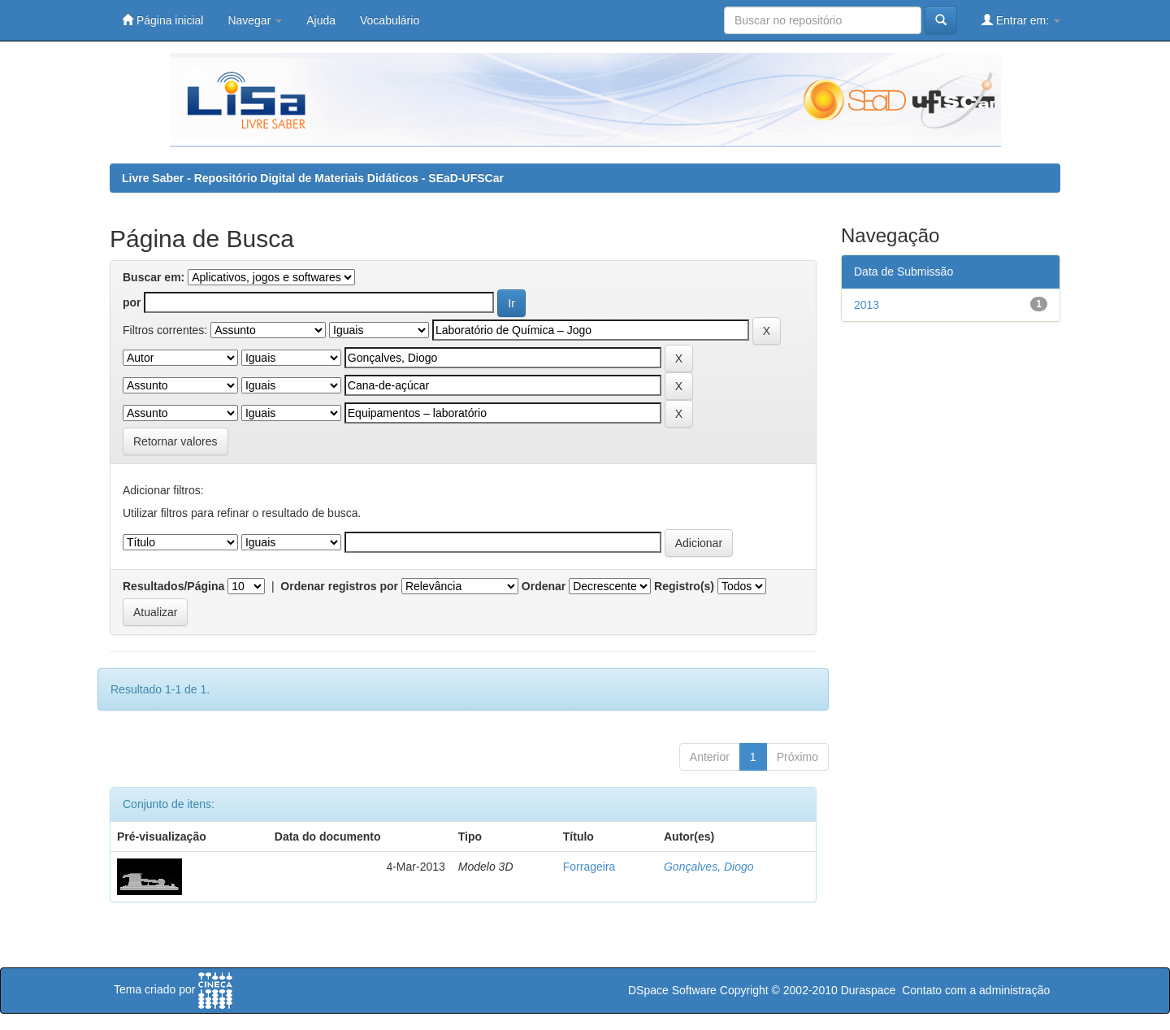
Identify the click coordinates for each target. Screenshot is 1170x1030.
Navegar (255, 20)
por (132, 302)
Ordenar (544, 586)
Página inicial (162, 20)
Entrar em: (1021, 20)
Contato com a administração (976, 990)
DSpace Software (672, 990)
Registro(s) (684, 586)
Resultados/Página (173, 586)
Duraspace (868, 990)
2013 (866, 304)
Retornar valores (175, 441)
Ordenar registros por (339, 586)
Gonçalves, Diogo (709, 866)
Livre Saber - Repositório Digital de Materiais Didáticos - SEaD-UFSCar (313, 178)
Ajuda (321, 20)
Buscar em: (153, 277)
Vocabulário (389, 20)
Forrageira (589, 866)
